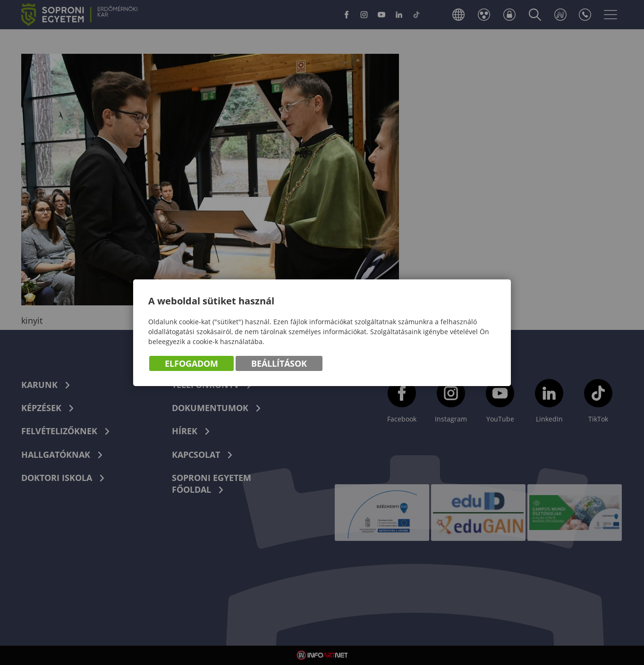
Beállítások (279, 363)
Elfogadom (191, 363)
